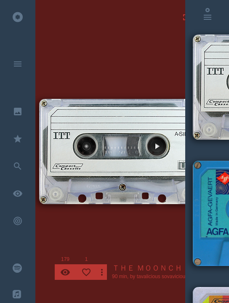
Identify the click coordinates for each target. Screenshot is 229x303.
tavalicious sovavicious (162, 276)
